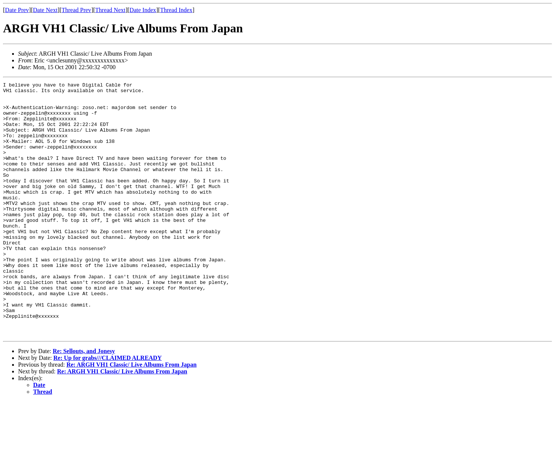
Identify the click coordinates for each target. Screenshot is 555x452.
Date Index (143, 10)
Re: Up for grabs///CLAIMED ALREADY (107, 408)
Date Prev (17, 10)
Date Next (45, 10)
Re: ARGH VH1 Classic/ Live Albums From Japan (131, 415)
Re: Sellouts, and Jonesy (84, 402)
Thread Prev (76, 10)
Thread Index (176, 10)
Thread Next (110, 10)
